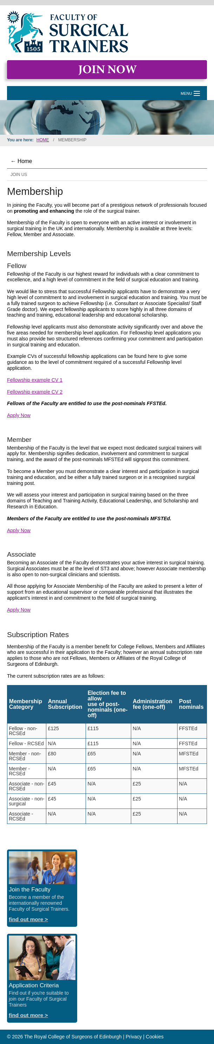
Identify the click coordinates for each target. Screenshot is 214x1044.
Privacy (134, 1036)
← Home (21, 161)
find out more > (28, 919)
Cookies (155, 1036)
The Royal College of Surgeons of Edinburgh (73, 1036)
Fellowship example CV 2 (34, 392)
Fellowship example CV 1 (34, 380)
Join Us (19, 174)
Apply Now (19, 415)
